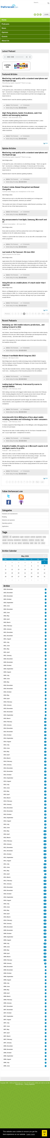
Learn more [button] (30, 1134)
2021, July (6, 642)
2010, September (8, 897)
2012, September (8, 817)
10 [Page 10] (39, 313)
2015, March (7, 718)
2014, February (8, 761)
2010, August (7, 900)
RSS (46, 143)
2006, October (7, 1052)
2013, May (6, 791)
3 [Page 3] (18, 313)
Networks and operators (8, 520)
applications (15, 537)
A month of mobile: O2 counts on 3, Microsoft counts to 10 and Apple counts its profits (25, 447)
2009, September (8, 937)
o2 (9, 543)
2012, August (7, 821)
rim (39, 543)
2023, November (8, 596)
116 (45, 884)
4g (12, 543)
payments (39, 537)
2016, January (7, 705)
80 (45, 827)
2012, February (8, 841)
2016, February (8, 702)
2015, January (7, 725)
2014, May (6, 751)
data (36, 543)
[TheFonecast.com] (9, 6)
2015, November (8, 711)
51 (45, 751)
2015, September (8, 715)
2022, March (7, 622)
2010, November (8, 890)
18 (45, 721)
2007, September (8, 1016)
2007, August (7, 1019)
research (27, 537)
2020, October (7, 665)
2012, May (6, 831)
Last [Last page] (42, 482)
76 (45, 778)
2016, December (8, 685)
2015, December (8, 708)
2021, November (8, 635)
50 (45, 748)
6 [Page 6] (21, 482)
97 (45, 801)
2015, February (8, 721)
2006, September (8, 1056)
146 (45, 930)
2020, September (8, 669)
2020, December (8, 659)
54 (45, 735)
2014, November (8, 731)
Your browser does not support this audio (17, 57)
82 (45, 874)
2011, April (7, 874)
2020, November (8, 662)
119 (45, 857)
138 (45, 880)
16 (45, 718)
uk (10, 537)
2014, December (8, 728)
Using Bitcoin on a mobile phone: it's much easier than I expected (24, 283)
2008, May (6, 989)
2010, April (7, 913)
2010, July (6, 903)
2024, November (8, 589)
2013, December (8, 768)
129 (45, 844)
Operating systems (7, 523)
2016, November (8, 688)
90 (45, 860)
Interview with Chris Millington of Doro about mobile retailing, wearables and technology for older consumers (24, 418)
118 (45, 887)
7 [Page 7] (24, 482)
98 (45, 814)
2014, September (8, 738)
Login (46, 14)
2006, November (8, 1049)
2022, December (8, 609)
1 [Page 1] (12, 313)
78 (45, 761)
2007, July (6, 1023)
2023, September (8, 602)
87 (45, 811)
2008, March (7, 996)
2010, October (7, 894)
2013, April (7, 794)
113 (45, 841)
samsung (10, 540)
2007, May (6, 1029)
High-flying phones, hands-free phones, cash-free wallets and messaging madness (22, 114)
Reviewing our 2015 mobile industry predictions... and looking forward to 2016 (23, 325)
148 (45, 937)
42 (45, 738)
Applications (5, 526)
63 (45, 758)
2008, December (8, 966)
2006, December (8, 1046)
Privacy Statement (30, 1084)
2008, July (6, 983)
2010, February (8, 920)
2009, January (7, 963)
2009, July (6, 943)
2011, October (7, 854)
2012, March (7, 837)
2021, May (6, 649)
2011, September (8, 857)
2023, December (8, 592)
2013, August (7, 781)
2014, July (6, 745)
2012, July (6, 824)
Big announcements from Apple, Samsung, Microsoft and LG (24, 220)
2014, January (7, 764)
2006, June (7, 1066)
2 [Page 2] (15, 313)
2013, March (7, 798)
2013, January (7, 804)
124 (45, 864)
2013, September (8, 778)
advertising (26, 543)
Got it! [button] (44, 1133)
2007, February (8, 1039)
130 (45, 854)
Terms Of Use (19, 1084)
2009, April (7, 953)
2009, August (7, 940)
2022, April (7, 619)
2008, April (7, 993)
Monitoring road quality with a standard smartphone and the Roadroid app (24, 79)
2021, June (7, 645)
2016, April (7, 698)
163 (45, 956)
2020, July (6, 675)
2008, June (7, 986)
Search (48, 3)
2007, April (7, 1033)
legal (42, 540)
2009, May (6, 950)
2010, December (8, 887)
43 (45, 745)
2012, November (8, 811)
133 (45, 831)
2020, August (7, 672)
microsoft (5, 543)
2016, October (7, 692)
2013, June (7, 788)
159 (45, 943)
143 (45, 923)
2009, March (7, 956)
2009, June (7, 947)
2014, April (7, 755)
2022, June (7, 612)
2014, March (7, 758)
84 (45, 764)
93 (45, 940)
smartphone (17, 540)
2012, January (7, 844)
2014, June (7, 748)
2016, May (6, 695)
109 (45, 850)
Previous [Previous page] (7, 313)
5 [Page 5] (18, 482)
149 (45, 933)
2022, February (8, 625)
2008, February (8, 999)
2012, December (8, 808)
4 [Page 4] (21, 313)
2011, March (7, 877)
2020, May (6, 682)
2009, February (8, 960)
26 (45, 725)
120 (45, 867)
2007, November (8, 1009)
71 (45, 774)
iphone (20, 543)
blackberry (24, 540)
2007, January (7, 1042)
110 (45, 837)
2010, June (7, 907)
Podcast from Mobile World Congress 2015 (19, 355)
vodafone (31, 540)
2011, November (8, 850)
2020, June (7, 678)
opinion (5, 537)
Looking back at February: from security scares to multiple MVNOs (22, 385)
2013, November (8, 771)
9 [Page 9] (35, 313)
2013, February (8, 801)
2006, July (6, 1062)
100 (45, 834)
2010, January (7, 923)
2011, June (7, 867)
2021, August (7, 639)
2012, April (7, 834)
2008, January (7, 1003)
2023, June (7, 606)
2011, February (8, 880)
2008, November (8, 970)
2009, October (7, 933)
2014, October (7, 735)
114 (45, 910)
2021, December (8, 632)
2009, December (8, 927)
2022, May (6, 616)
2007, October (7, 1013)
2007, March (7, 1036)
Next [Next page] (43, 313)
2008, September (8, 976)
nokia (44, 537)
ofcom (43, 543)
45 (45, 731)
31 (45, 741)
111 (45, 900)
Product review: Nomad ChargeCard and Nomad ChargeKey (20, 188)
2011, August (7, 860)
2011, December (8, 847)
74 (45, 794)
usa (15, 543)
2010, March (7, 917)
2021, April (7, 652)
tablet (31, 543)
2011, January (7, 884)
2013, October (7, 774)
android (33, 537)
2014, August (7, 741)
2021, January (7, 655)
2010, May (6, 910)
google (4, 540)
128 (45, 907)
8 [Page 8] (32, 313)
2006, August (7, 1059)
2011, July (6, 864)
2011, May (6, 870)
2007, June (7, 1026)
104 (45, 917)
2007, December (8, 1006)
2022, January (7, 629)
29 (45, 963)
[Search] (40, 2)
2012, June (7, 827)
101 (45, 877)
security (37, 540)
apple (21, 537)
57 (45, 781)
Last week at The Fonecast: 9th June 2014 (18, 252)
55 (45, 755)
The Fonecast (14, 105)
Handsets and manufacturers (10, 513)
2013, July (6, 784)
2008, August (7, 980)
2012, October (7, 814)
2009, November (8, 930)
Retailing (4, 517)
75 (45, 784)
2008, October (7, 973)
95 (45, 804)
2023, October (7, 599)
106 (45, 847)
